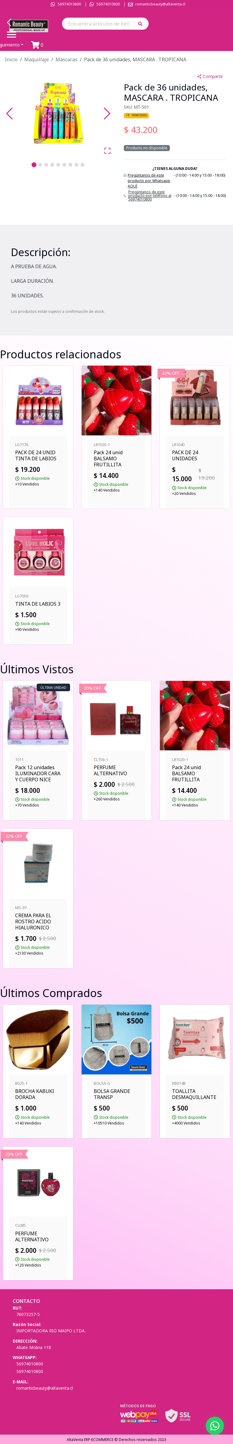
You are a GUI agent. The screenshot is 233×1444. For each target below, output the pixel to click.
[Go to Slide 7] (70, 165)
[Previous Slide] (9, 113)
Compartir (210, 76)
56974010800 (69, 4)
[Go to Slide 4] (52, 165)
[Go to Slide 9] (82, 165)
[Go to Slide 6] (64, 165)
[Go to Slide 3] (46, 165)
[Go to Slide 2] (40, 165)
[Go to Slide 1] (34, 165)
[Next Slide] (107, 113)
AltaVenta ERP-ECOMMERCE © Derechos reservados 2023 (116, 1439)
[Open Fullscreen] (107, 151)
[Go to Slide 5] (58, 165)
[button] (142, 23)
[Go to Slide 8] (76, 165)
